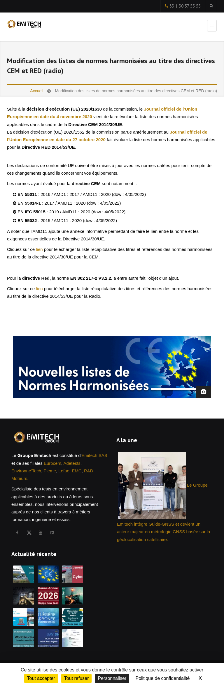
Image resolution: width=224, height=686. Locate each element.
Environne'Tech (26, 470)
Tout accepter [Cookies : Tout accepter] (41, 678)
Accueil (36, 90)
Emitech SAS (94, 455)
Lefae (63, 470)
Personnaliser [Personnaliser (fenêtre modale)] (112, 678)
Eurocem (52, 463)
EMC (76, 470)
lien (39, 249)
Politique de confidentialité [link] (162, 678)
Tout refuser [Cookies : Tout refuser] (76, 678)
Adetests (71, 463)
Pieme (49, 470)
